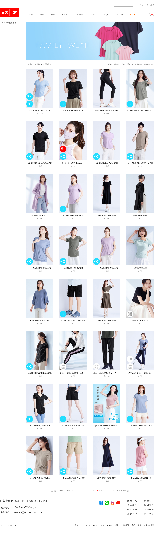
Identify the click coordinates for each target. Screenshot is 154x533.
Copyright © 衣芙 (8, 525)
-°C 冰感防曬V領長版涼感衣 (73, 215)
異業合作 (132, 514)
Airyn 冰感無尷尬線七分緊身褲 (106, 110)
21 (89, 491)
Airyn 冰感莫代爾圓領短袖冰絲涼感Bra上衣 (109, 426)
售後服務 (149, 509)
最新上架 (129, 64)
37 (121, 491)
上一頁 (53, 491)
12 (72, 491)
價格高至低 (139, 64)
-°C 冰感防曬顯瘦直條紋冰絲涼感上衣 (40, 373)
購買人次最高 (119, 64)
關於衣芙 (132, 501)
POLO (93, 14)
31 (109, 491)
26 (99, 491)
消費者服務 (7, 500)
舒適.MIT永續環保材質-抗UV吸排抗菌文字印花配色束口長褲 (82, 373)
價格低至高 (149, 64)
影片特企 (149, 514)
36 (119, 491)
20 (87, 491)
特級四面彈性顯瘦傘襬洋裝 (107, 215)
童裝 (53, 14)
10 (68, 491)
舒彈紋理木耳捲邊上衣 (140, 321)
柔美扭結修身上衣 (140, 268)
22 (91, 491)
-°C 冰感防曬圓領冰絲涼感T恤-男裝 (39, 163)
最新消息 (132, 505)
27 (101, 491)
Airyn (106, 14)
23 (93, 491)
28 (103, 491)
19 (85, 491)
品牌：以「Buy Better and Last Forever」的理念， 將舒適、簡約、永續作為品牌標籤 (114, 525)
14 (75, 491)
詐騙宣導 (149, 505)
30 (107, 491)
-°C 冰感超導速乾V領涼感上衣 (39, 110)
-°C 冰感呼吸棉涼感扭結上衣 (72, 110)
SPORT (66, 14)
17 (81, 491)
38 (123, 491)
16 (79, 491)
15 (77, 491)
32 (111, 491)
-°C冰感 (119, 14)
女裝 (31, 14)
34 (115, 491)
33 (113, 491)
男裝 (42, 14)
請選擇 (37, 64)
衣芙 (30, 64)
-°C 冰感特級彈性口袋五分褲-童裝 (72, 321)
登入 (141, 5)
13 (73, 491)
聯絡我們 (132, 509)
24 (95, 491)
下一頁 (126, 491)
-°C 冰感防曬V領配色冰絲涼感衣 (106, 163)
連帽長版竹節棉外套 (39, 215)
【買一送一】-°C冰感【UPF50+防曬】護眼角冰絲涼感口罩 (81, 163)
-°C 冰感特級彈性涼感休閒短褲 (73, 426)
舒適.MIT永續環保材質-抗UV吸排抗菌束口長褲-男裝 (112, 373)
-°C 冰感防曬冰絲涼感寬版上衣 (39, 268)
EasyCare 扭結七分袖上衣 (39, 321)
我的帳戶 (150, 5)
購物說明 (149, 501)
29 (105, 491)
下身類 (80, 14)
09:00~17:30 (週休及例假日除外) (31, 501)
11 (70, 491)
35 (117, 491)
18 (83, 491)
